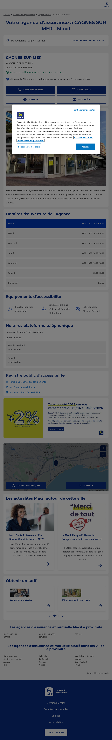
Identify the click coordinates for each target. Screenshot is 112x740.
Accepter (85, 146)
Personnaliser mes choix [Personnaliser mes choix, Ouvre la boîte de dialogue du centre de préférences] (29, 146)
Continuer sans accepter (84, 110)
